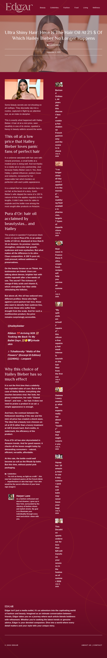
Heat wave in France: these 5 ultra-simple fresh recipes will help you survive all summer (58, 270)
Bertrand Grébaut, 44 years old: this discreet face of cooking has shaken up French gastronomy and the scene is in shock (59, 120)
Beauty (42, 8)
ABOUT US (86, 645)
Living (85, 8)
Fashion (66, 8)
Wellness (96, 8)
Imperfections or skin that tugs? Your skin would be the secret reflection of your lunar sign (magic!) (23, 484)
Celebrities (54, 8)
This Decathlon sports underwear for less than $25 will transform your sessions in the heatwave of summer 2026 (58, 553)
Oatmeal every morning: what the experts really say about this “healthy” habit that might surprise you (59, 419)
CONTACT (97, 645)
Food (76, 8)
